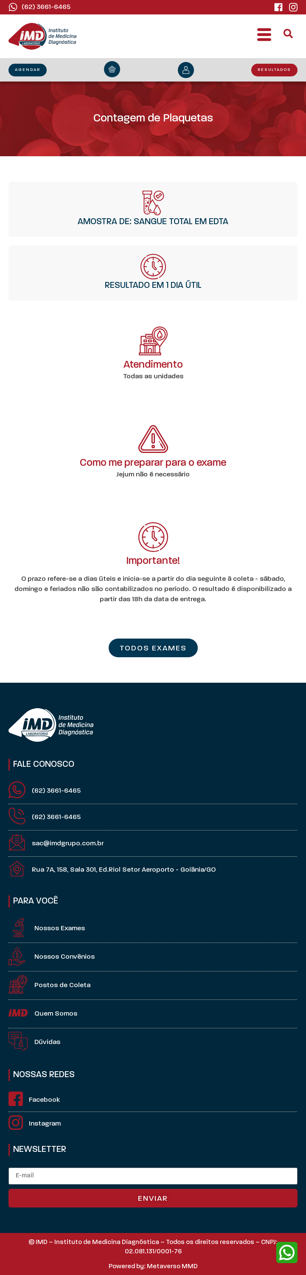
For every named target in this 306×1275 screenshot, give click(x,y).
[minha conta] (186, 70)
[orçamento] (112, 69)
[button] (264, 36)
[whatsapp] (287, 1252)
